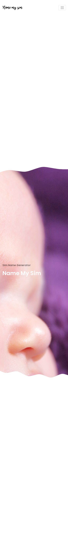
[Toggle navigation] (62, 7)
